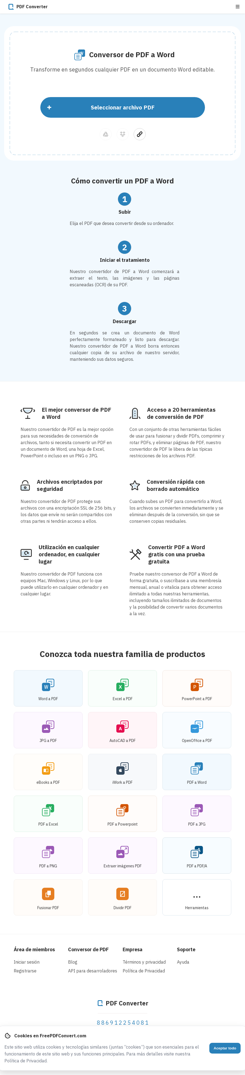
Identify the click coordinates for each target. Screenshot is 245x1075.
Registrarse (25, 971)
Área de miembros (34, 949)
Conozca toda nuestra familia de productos (122, 653)
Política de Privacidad (144, 971)
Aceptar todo (225, 1048)
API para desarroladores (92, 971)
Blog (72, 962)
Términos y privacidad (144, 962)
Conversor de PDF (88, 949)
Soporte (186, 949)
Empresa (132, 949)
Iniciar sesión (27, 962)
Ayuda (183, 962)
